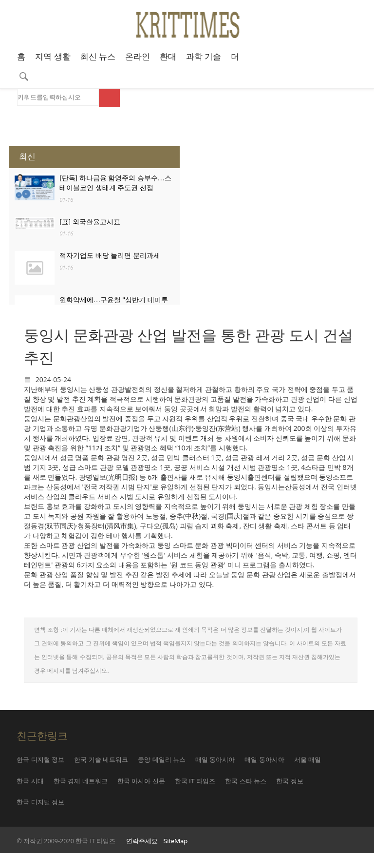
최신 (27, 157)
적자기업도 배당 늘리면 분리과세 (109, 256)
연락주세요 (142, 841)
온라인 (137, 57)
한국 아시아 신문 (141, 781)
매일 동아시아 (215, 760)
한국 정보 (289, 781)
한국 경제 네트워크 (81, 781)
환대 (168, 57)
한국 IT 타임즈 (195, 781)
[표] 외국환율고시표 (89, 222)
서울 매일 (307, 760)
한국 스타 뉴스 (245, 781)
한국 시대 (30, 781)
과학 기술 (203, 57)
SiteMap (176, 841)
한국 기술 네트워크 (101, 760)
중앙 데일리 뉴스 (162, 760)
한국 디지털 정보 (40, 760)
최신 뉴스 (97, 57)
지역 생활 (52, 57)
